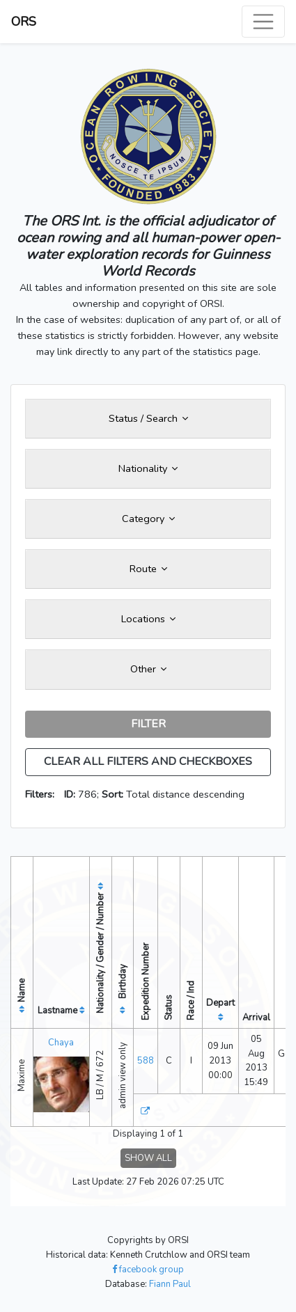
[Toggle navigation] (263, 22)
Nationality (148, 468)
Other (148, 669)
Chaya (61, 1042)
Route (148, 569)
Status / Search (148, 418)
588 (145, 1060)
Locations (148, 619)
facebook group (148, 1269)
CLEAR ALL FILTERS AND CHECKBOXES (148, 761)
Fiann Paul (170, 1284)
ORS (23, 21)
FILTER (148, 724)
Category (148, 518)
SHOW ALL (148, 1158)
